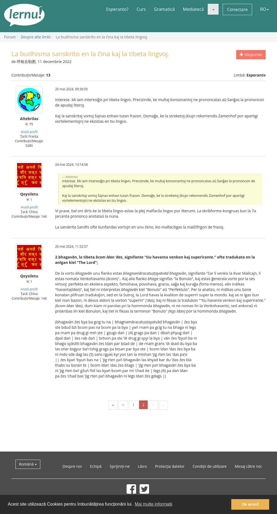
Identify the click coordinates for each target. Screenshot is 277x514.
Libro (142, 466)
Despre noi (72, 466)
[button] (213, 9)
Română (28, 464)
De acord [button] (250, 504)
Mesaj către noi (248, 466)
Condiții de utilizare (210, 466)
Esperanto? (117, 9)
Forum (10, 36)
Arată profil (29, 132)
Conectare (237, 9)
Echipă (95, 466)
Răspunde (251, 54)
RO (264, 9)
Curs (141, 9)
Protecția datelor (169, 466)
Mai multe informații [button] (153, 504)
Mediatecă (193, 9)
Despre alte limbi (36, 36)
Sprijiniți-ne (120, 466)
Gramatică (164, 9)
